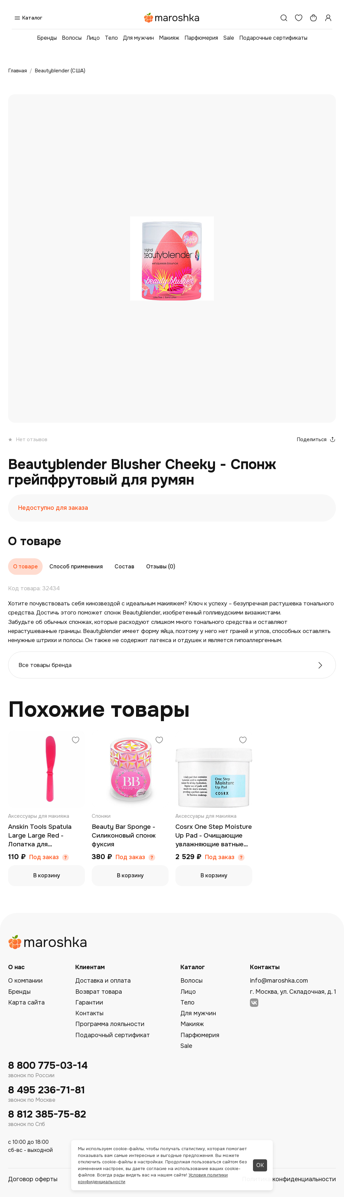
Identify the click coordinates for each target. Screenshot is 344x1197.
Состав (124, 566)
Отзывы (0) (160, 566)
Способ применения (76, 566)
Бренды (47, 37)
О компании (25, 980)
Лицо (93, 37)
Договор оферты (32, 1179)
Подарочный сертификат (112, 1035)
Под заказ (44, 857)
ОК (260, 1165)
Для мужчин (138, 37)
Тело (111, 37)
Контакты (89, 1013)
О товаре (25, 566)
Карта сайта (26, 1002)
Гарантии (89, 1002)
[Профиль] (328, 18)
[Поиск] (284, 18)
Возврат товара (98, 991)
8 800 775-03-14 (48, 1065)
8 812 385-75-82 (47, 1114)
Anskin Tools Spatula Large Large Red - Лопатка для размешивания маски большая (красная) (41, 836)
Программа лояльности (109, 1024)
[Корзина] (313, 18)
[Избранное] (299, 18)
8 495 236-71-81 (46, 1090)
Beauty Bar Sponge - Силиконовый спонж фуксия (124, 835)
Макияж (169, 37)
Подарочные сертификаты (273, 37)
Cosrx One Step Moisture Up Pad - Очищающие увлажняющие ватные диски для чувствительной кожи (213, 836)
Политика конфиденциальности (289, 1179)
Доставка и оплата (103, 980)
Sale (228, 37)
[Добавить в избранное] (76, 741)
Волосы (72, 37)
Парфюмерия (201, 37)
